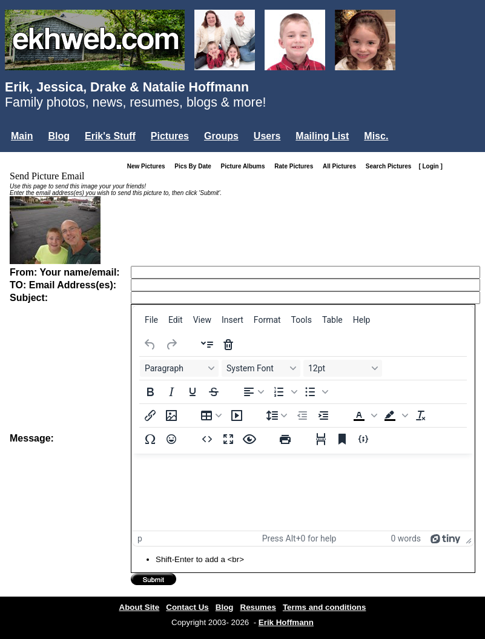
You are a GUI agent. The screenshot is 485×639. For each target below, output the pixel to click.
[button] (284, 391)
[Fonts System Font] (261, 368)
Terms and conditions (324, 607)
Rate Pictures (296, 166)
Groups (221, 136)
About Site (139, 607)
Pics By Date (195, 166)
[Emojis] (171, 439)
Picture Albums (245, 166)
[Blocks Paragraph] (179, 368)
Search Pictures (391, 166)
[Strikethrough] (213, 391)
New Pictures (148, 166)
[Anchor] (342, 439)
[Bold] (150, 391)
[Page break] (321, 439)
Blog (59, 136)
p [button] (139, 538)
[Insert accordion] (207, 344)
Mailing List (322, 136)
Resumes (258, 607)
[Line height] (276, 415)
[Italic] (171, 391)
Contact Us (187, 607)
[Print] (285, 439)
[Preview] (249, 439)
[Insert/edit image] (171, 415)
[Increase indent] (323, 415)
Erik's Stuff (110, 136)
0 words (406, 538)
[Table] (211, 415)
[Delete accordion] (228, 344)
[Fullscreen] (228, 439)
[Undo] (150, 344)
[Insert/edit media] (236, 415)
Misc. (376, 136)
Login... (30, 156)
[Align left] (253, 391)
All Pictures (342, 166)
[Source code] (207, 439)
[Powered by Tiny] (446, 538)
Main (22, 136)
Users (267, 136)
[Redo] (171, 344)
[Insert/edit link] (150, 415)
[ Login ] (430, 166)
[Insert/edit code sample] (363, 439)
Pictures (170, 136)
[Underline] (192, 391)
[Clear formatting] (421, 415)
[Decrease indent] (302, 415)
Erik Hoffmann (286, 622)
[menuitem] (151, 319)
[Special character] (150, 439)
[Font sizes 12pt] (342, 368)
